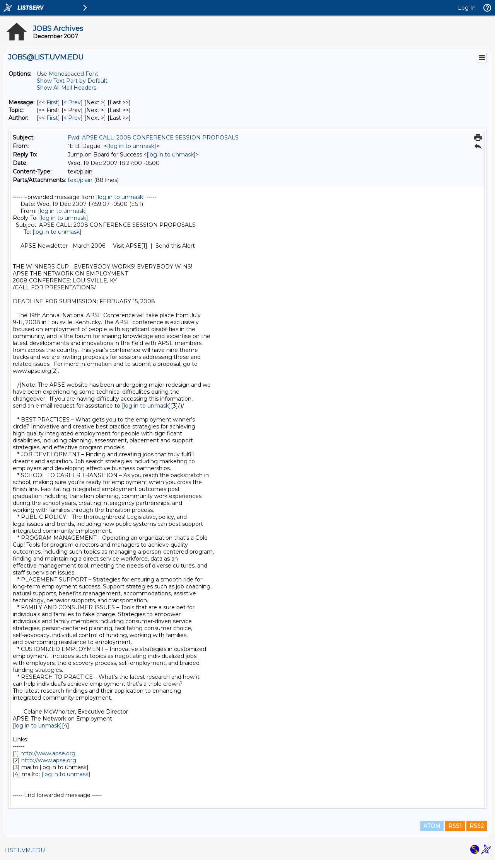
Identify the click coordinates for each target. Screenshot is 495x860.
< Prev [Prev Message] (72, 102)
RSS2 (476, 826)
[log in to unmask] (131, 146)
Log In (467, 7)
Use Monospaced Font (67, 73)
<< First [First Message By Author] (48, 117)
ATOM (431, 826)
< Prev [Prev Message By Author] (72, 117)
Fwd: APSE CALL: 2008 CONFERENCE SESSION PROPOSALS (153, 137)
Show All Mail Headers (66, 87)
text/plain (80, 180)
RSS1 (455, 826)
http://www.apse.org (47, 753)
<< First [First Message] (48, 102)
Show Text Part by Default (72, 80)
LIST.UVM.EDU (24, 850)
